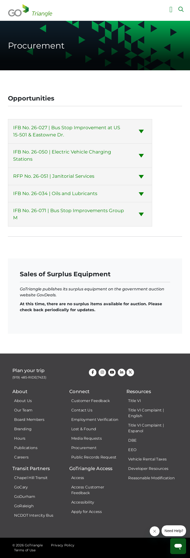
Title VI (134, 401)
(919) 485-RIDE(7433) (29, 377)
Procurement (84, 448)
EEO (132, 450)
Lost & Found (83, 429)
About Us (23, 401)
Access (77, 478)
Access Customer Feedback (87, 490)
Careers (21, 457)
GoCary (21, 487)
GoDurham (24, 496)
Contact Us (82, 410)
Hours (19, 438)
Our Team (23, 410)
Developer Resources (148, 468)
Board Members (29, 419)
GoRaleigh (24, 506)
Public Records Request (94, 457)
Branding (22, 429)
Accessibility (82, 502)
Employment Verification (95, 419)
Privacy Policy (62, 545)
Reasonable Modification (151, 478)
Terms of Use (24, 550)
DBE (132, 440)
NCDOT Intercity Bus (33, 515)
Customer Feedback (90, 401)
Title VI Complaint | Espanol (146, 428)
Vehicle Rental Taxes (147, 459)
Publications (25, 448)
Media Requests (86, 438)
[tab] (80, 131)
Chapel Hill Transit (31, 478)
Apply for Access (86, 511)
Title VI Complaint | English (146, 413)
